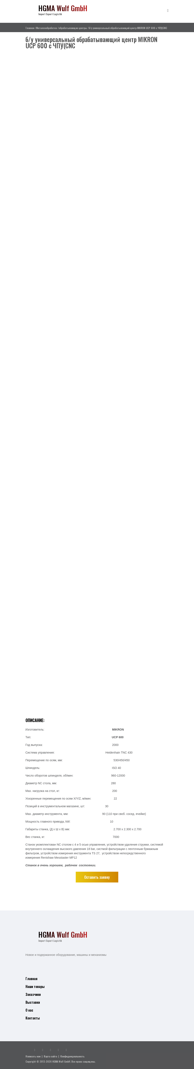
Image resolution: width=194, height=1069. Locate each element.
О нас (29, 1010)
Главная (30, 28)
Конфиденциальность (72, 1056)
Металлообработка (46, 28)
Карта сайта (50, 1056)
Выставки (33, 1002)
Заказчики (33, 994)
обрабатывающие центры (73, 28)
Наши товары (35, 986)
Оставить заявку (97, 877)
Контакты (33, 1018)
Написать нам (33, 1056)
